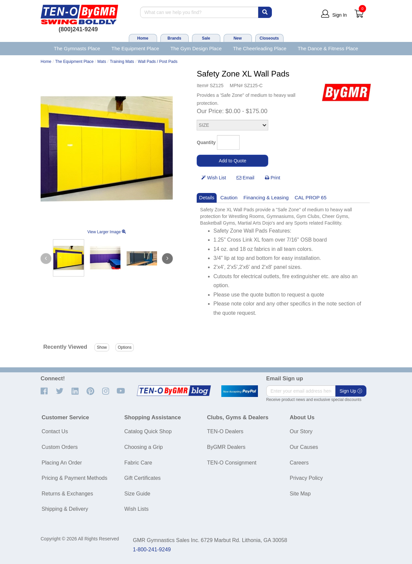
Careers (299, 463)
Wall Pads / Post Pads (157, 61)
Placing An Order (62, 463)
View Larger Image (106, 232)
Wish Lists (136, 509)
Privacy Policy (306, 478)
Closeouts (269, 38)
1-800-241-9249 (152, 549)
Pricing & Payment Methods (74, 478)
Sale (206, 38)
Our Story (301, 431)
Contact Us (55, 431)
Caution (229, 197)
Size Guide (137, 493)
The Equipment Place (135, 48)
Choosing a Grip (143, 447)
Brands (174, 38)
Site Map (300, 493)
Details (206, 197)
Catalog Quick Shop (148, 431)
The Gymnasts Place (77, 48)
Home (142, 38)
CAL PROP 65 (310, 197)
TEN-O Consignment (232, 463)
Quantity (206, 142)
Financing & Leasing (266, 197)
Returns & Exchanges (67, 493)
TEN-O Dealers (225, 431)
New (238, 38)
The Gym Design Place (196, 48)
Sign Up (350, 391)
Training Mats (122, 61)
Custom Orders (60, 447)
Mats (102, 61)
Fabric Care (138, 463)
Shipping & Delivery (65, 509)
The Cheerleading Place (260, 48)
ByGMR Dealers (226, 447)
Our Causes (304, 447)
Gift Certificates (142, 478)
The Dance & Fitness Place (328, 48)
